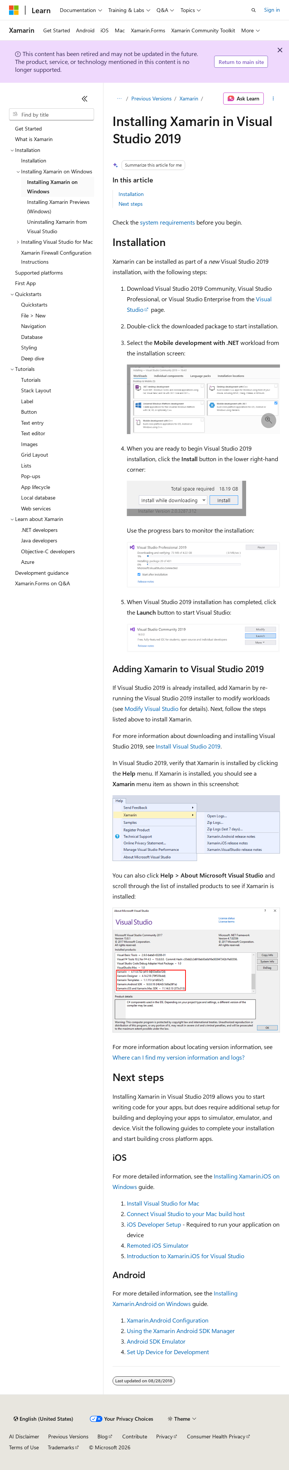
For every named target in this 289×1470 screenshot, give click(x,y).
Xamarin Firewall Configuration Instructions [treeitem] (56, 257)
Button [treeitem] (29, 411)
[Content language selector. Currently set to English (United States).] (43, 1419)
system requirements (167, 222)
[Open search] (253, 10)
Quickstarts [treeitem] (34, 304)
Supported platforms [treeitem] (39, 272)
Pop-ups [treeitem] (30, 476)
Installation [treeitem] (33, 160)
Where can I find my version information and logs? (179, 1057)
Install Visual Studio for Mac (163, 1203)
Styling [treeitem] (29, 347)
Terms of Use (24, 1447)
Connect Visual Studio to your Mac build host (186, 1214)
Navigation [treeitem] (33, 326)
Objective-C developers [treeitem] (48, 551)
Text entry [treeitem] (32, 422)
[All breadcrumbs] (119, 99)
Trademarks (61, 1447)
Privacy (164, 1436)
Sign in (272, 9)
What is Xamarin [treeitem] (34, 139)
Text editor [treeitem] (33, 433)
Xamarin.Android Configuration (167, 1320)
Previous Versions (151, 98)
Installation (131, 193)
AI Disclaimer (24, 1436)
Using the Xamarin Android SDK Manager (181, 1331)
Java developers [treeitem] (39, 540)
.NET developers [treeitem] (39, 529)
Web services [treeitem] (36, 508)
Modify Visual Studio (151, 708)
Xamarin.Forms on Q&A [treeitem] (42, 583)
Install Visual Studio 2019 (188, 746)
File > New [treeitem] (33, 315)
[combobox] (51, 114)
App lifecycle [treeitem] (35, 487)
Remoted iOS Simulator (158, 1245)
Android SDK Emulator (156, 1341)
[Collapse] (84, 98)
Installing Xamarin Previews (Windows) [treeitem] (58, 206)
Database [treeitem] (32, 336)
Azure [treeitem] (27, 561)
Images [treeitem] (29, 444)
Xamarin (188, 98)
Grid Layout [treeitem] (34, 454)
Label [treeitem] (27, 401)
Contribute (134, 1436)
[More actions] (273, 99)
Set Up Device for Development (168, 1352)
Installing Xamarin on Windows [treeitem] (52, 186)
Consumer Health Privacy (216, 1436)
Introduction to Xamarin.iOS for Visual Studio (185, 1256)
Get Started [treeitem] (28, 128)
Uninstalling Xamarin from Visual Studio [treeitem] (57, 226)
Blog (102, 1436)
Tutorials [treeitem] (31, 379)
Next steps (131, 203)
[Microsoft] (14, 10)
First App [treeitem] (25, 283)
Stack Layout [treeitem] (36, 390)
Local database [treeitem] (38, 497)
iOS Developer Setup (154, 1224)
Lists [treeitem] (26, 465)
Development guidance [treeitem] (41, 572)
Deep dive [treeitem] (32, 358)
